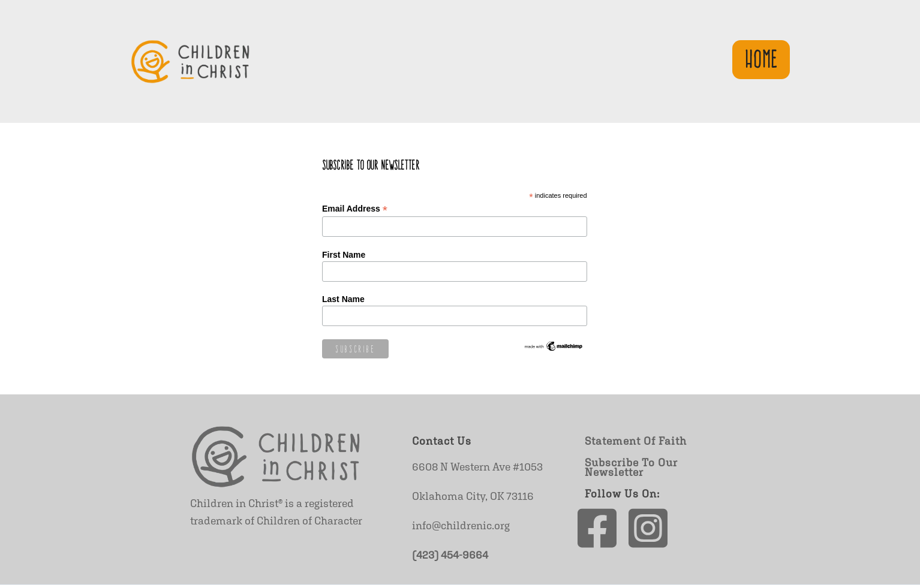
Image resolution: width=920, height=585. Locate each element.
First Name (343, 255)
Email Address (354, 209)
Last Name (343, 299)
